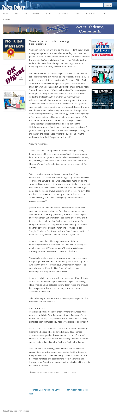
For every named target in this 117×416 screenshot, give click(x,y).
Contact (7, 19)
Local (15, 13)
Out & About (63, 13)
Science (77, 13)
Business (49, 13)
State (25, 13)
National (37, 13)
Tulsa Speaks (90, 13)
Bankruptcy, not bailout (78, 389)
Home (5, 13)
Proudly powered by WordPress (16, 411)
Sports (104, 13)
